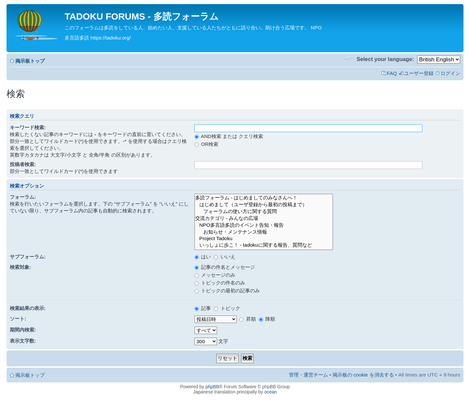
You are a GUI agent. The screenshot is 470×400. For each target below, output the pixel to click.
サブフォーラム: (28, 256)
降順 (267, 319)
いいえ (224, 256)
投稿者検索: (23, 164)
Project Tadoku (264, 238)
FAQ (392, 73)
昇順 (247, 319)
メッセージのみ (215, 275)
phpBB (212, 386)
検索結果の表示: (28, 308)
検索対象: (20, 267)
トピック (227, 308)
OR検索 (206, 144)
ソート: (18, 318)
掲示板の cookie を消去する (363, 374)
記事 (203, 308)
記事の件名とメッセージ (225, 267)
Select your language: (385, 59)
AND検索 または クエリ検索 (229, 136)
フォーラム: (23, 197)
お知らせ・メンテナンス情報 (264, 232)
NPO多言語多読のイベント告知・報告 (264, 225)
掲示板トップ (30, 61)
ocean (270, 391)
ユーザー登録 (418, 73)
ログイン (450, 73)
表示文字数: (23, 341)
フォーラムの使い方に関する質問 (264, 211)
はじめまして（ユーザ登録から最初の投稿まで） (264, 204)
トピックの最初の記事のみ (227, 290)
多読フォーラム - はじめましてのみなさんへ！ (264, 197)
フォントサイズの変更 (348, 58)
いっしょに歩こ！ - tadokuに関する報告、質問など (264, 245)
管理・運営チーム (308, 374)
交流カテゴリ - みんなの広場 (264, 218)
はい (203, 256)
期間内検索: (23, 329)
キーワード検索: (28, 127)
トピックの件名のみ (220, 282)
